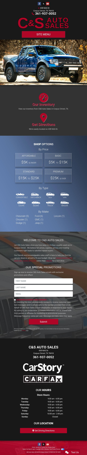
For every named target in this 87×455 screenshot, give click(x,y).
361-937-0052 (45, 13)
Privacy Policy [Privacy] (51, 447)
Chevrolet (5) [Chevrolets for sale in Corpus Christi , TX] (22, 216)
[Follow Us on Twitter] (43, 4)
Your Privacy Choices (56, 449)
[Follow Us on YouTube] (47, 4)
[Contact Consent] (15, 300)
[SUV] (50, 196)
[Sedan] (36, 204)
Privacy (24, 330)
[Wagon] (64, 204)
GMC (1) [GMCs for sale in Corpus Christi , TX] (39, 219)
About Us (38, 447)
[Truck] (50, 204)
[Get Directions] (43, 123)
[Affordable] (28, 160)
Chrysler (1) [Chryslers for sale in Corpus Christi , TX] (22, 219)
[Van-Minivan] (64, 196)
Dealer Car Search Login (29, 449)
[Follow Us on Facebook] (39, 4)
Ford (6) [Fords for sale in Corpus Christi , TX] (39, 216)
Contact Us (44, 447)
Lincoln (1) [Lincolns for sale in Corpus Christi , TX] (59, 216)
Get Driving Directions (43, 430)
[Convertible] (22, 196)
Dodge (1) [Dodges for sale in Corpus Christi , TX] (21, 223)
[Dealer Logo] (43, 23)
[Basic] (58, 160)
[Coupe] (21, 204)
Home (33, 447)
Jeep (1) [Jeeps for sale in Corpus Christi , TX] (39, 223)
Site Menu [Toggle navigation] (43, 34)
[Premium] (58, 175)
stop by (49, 261)
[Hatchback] (36, 196)
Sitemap (46, 449)
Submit (43, 321)
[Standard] (28, 175)
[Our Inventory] (43, 103)
